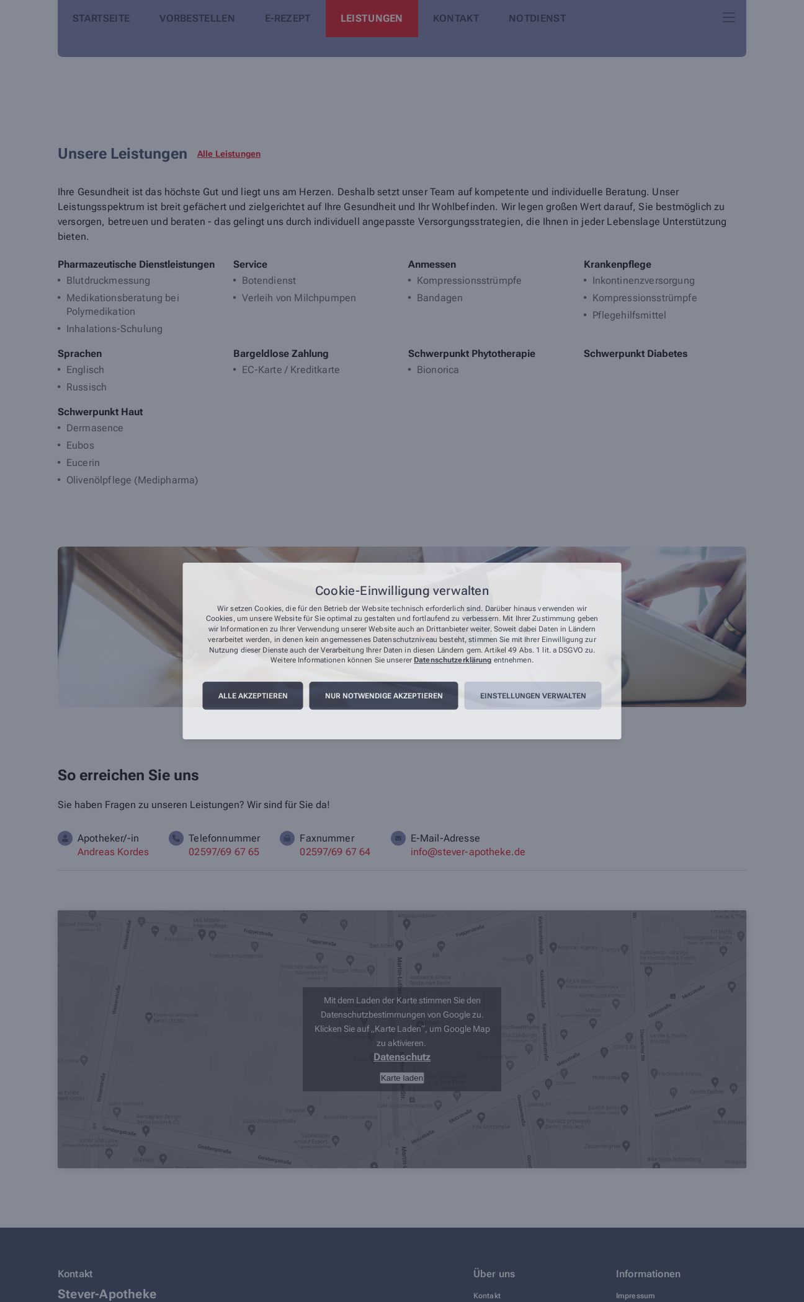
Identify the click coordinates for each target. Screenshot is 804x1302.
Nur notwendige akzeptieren (384, 696)
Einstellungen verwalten (533, 696)
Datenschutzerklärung (452, 660)
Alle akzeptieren (253, 696)
